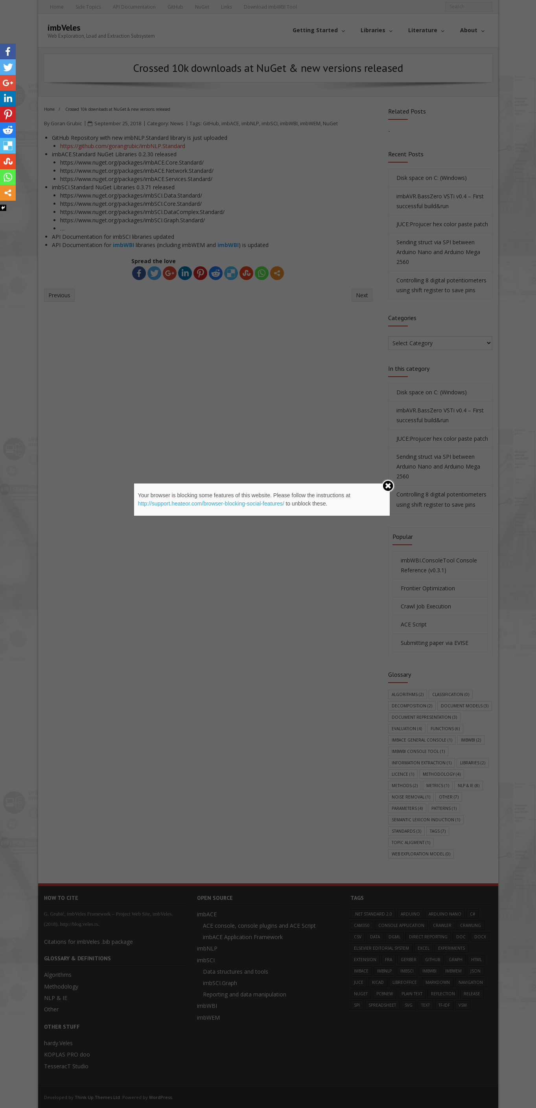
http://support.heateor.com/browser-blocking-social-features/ (211, 503)
